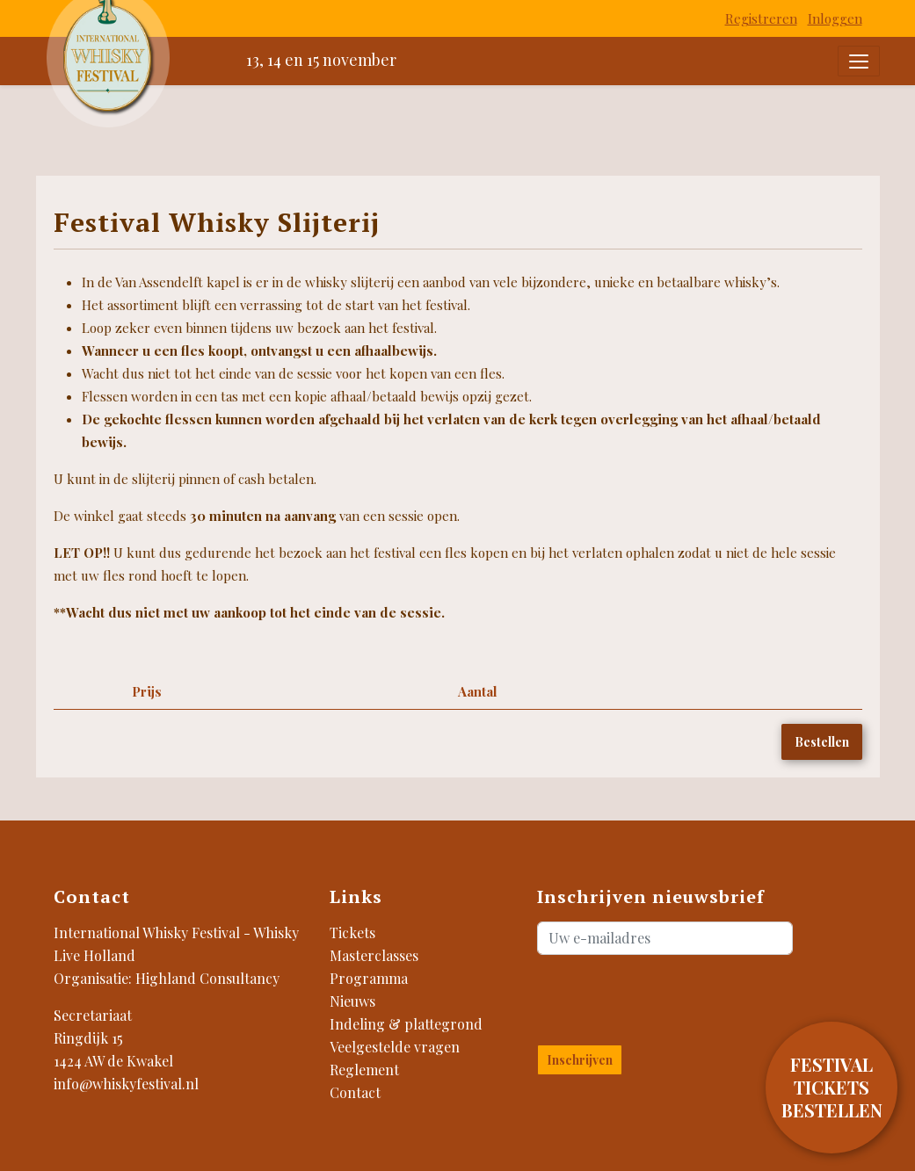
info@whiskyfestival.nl (126, 1083)
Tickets (352, 932)
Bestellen (822, 742)
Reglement (364, 1069)
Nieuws (352, 1001)
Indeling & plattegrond (406, 1024)
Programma (369, 978)
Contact (355, 1092)
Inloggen (835, 18)
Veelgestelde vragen (395, 1046)
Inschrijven (580, 1060)
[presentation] (640, 996)
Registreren (761, 18)
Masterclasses (374, 955)
